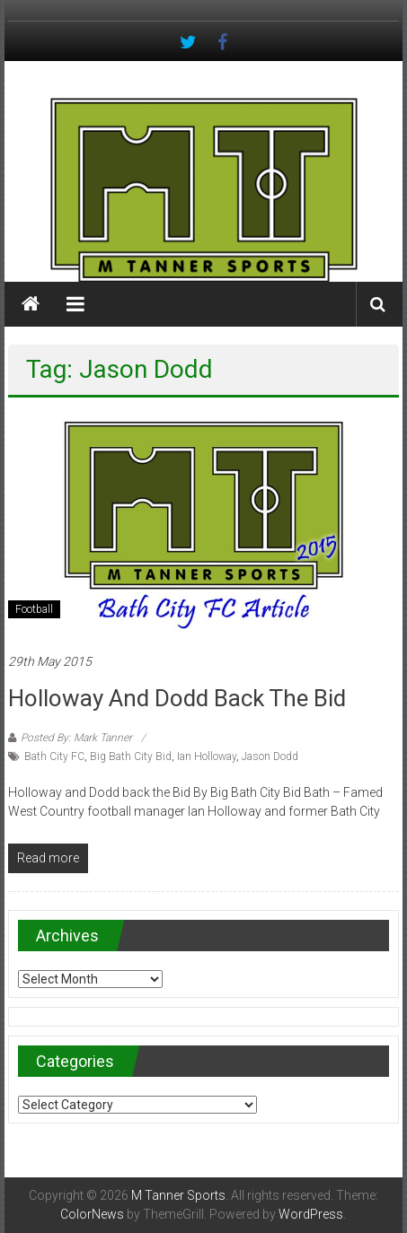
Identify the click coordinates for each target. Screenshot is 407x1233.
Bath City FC (54, 756)
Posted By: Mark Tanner (76, 737)
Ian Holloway (206, 756)
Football (34, 609)
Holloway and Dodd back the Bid (177, 698)
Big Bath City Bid (131, 756)
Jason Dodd (270, 756)
